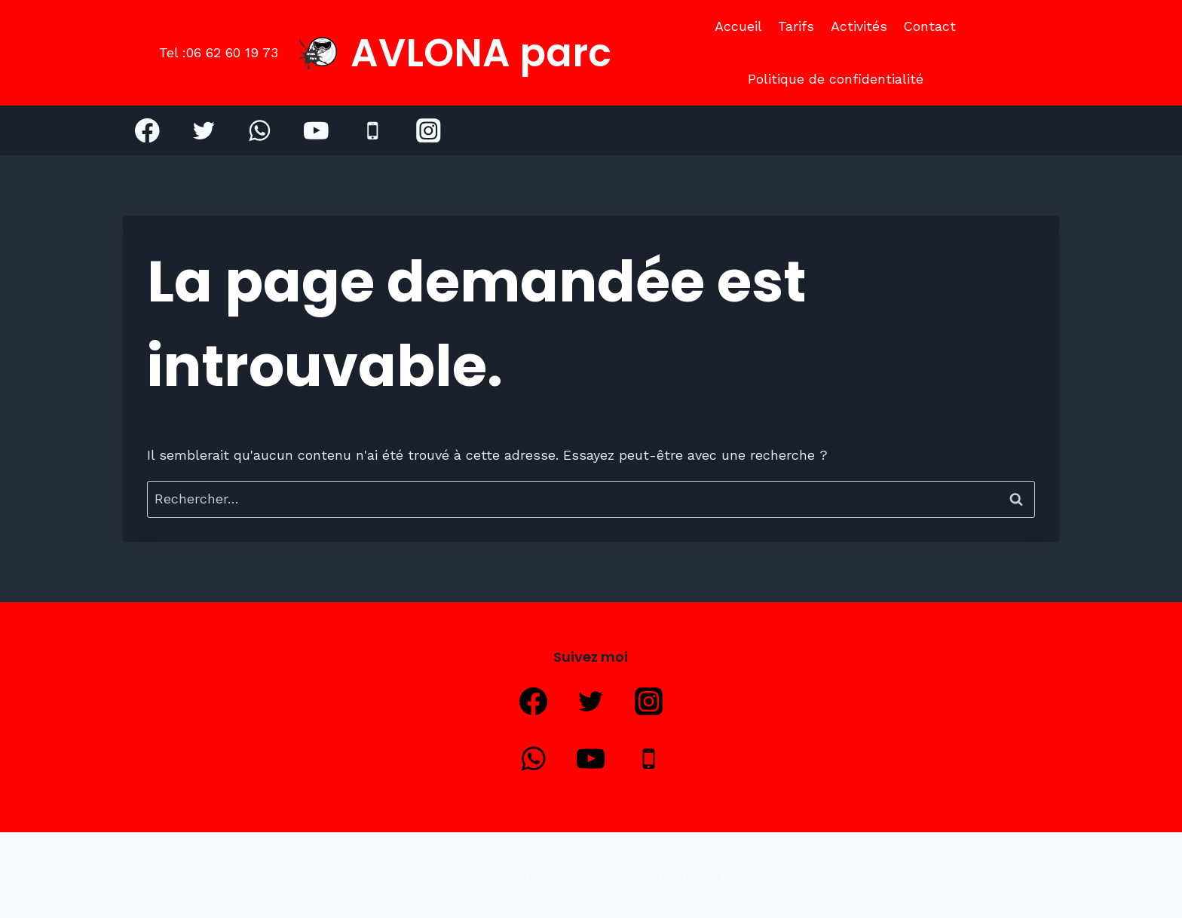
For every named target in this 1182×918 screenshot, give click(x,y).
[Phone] (372, 130)
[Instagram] (428, 130)
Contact (929, 26)
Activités (859, 26)
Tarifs (796, 26)
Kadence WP (710, 875)
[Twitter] (203, 130)
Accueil (738, 26)
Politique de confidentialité (835, 79)
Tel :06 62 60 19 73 (218, 52)
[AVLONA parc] (455, 53)
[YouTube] (316, 130)
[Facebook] (147, 130)
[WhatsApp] (259, 130)
